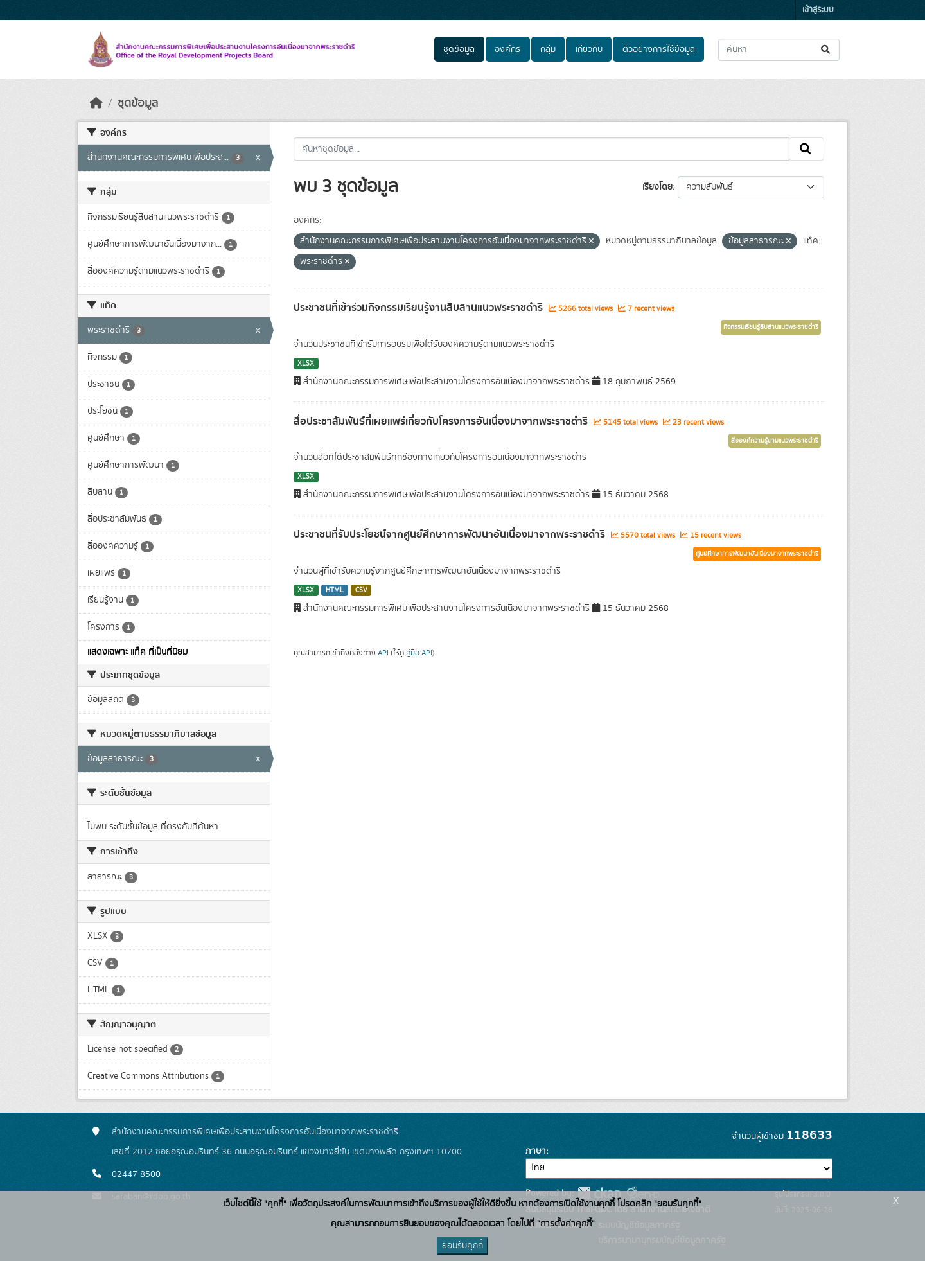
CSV (361, 590)
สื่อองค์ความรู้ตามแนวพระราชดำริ (774, 440)
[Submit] (826, 50)
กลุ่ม (548, 49)
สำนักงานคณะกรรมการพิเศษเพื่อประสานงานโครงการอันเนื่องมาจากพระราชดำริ (255, 1131)
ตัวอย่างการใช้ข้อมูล (658, 49)
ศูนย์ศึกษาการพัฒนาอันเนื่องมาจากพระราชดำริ (757, 553)
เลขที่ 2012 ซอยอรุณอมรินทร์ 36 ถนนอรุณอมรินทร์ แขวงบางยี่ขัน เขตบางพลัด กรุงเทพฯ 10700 (287, 1151)
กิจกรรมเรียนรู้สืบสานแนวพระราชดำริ (770, 326)
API (383, 652)
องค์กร (507, 49)
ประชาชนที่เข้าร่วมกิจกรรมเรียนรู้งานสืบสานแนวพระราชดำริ (419, 307)
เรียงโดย (657, 187)
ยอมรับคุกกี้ (462, 1245)
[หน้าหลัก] (96, 103)
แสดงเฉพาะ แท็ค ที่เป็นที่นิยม (137, 652)
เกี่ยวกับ (589, 49)
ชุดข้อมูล (459, 49)
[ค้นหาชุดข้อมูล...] (779, 50)
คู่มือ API (419, 652)
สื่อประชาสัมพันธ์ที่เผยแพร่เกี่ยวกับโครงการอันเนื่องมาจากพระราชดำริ (442, 421)
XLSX (305, 363)
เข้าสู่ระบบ (818, 10)
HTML (335, 590)
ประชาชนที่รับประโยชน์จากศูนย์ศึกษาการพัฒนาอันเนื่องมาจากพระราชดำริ (451, 534)
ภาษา (535, 1151)
